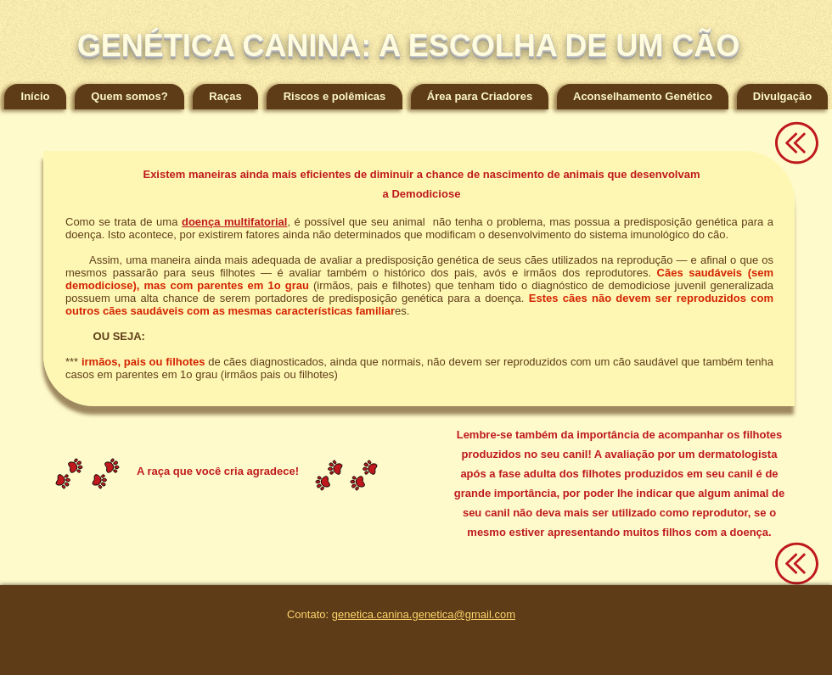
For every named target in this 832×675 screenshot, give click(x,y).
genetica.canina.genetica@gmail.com (423, 614)
